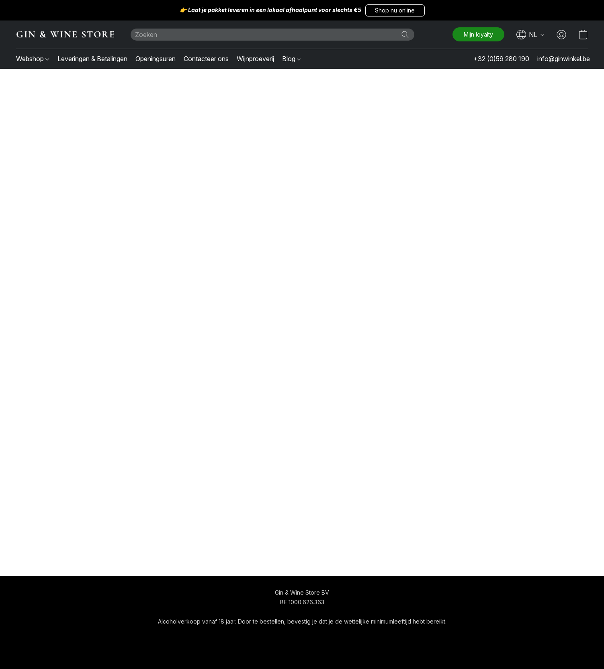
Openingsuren (155, 59)
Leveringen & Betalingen (92, 59)
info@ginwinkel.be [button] (563, 59)
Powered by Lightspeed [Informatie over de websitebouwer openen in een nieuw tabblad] (302, 651)
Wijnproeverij (255, 59)
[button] (395, 10)
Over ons (331, 636)
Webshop (32, 59)
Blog (291, 59)
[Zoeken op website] (405, 34)
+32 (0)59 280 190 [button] (501, 59)
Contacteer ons (206, 59)
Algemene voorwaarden (278, 636)
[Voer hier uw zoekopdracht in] (272, 35)
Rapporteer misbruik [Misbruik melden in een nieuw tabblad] (378, 636)
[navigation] (530, 34)
